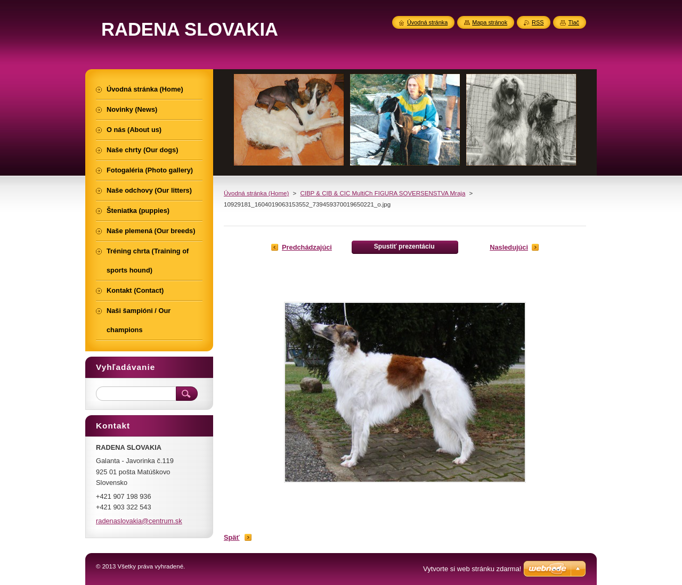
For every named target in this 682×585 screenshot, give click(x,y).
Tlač (573, 22)
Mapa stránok (489, 22)
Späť (232, 537)
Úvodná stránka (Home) (256, 193)
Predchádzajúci (307, 247)
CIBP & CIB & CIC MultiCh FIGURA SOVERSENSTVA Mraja (382, 193)
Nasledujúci (509, 247)
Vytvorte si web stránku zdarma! (472, 569)
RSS (537, 22)
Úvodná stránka (427, 22)
